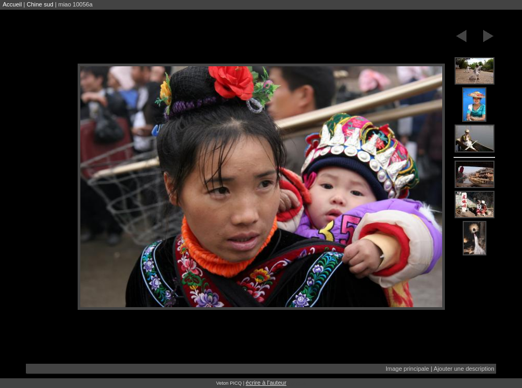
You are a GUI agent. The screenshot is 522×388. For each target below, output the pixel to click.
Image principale (407, 368)
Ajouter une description (464, 368)
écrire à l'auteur (266, 382)
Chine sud (39, 4)
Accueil (12, 4)
